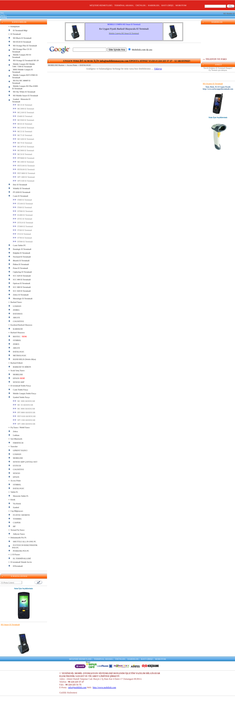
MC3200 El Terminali (23, 139)
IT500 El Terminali (22, 230)
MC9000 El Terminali (23, 150)
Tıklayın (158, 68)
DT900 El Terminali (23, 211)
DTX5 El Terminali (22, 219)
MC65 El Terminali (22, 124)
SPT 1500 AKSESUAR (24, 420)
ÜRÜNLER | (141, 5)
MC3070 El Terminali (23, 147)
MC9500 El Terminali (23, 120)
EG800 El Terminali (23, 215)
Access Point (72, 65)
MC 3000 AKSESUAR (24, 401)
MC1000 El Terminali (23, 162)
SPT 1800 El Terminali (24, 177)
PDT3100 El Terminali (24, 166)
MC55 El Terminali (22, 131)
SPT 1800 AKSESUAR (24, 424)
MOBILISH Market (56, 65)
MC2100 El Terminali (23, 112)
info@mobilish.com (77, 687)
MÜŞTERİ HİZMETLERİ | (102, 5)
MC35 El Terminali (22, 105)
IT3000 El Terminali (23, 226)
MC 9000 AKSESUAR (24, 409)
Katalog (3, 17)
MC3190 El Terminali (23, 128)
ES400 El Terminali (22, 116)
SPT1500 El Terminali (23, 181)
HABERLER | (154, 5)
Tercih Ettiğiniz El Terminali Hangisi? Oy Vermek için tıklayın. (218, 69)
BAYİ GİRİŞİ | (168, 5)
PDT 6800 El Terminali (24, 173)
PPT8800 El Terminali (23, 158)
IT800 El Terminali (22, 200)
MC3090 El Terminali (23, 109)
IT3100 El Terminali (23, 204)
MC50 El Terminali (22, 154)
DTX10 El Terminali (23, 223)
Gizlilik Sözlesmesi (68, 692)
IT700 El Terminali (22, 238)
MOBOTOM (180, 5)
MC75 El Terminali (22, 135)
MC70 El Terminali (22, 143)
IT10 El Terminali (22, 234)
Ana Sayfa (2, 14)
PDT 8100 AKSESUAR (24, 416)
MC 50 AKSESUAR (23, 405)
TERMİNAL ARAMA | (124, 5)
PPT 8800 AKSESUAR (24, 412)
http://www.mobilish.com (104, 687)
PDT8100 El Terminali (24, 169)
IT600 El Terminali (22, 207)
